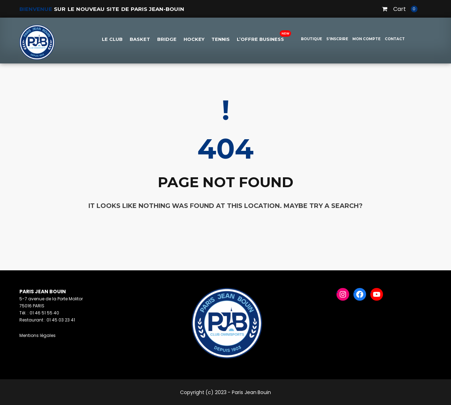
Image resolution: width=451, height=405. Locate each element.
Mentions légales (37, 335)
